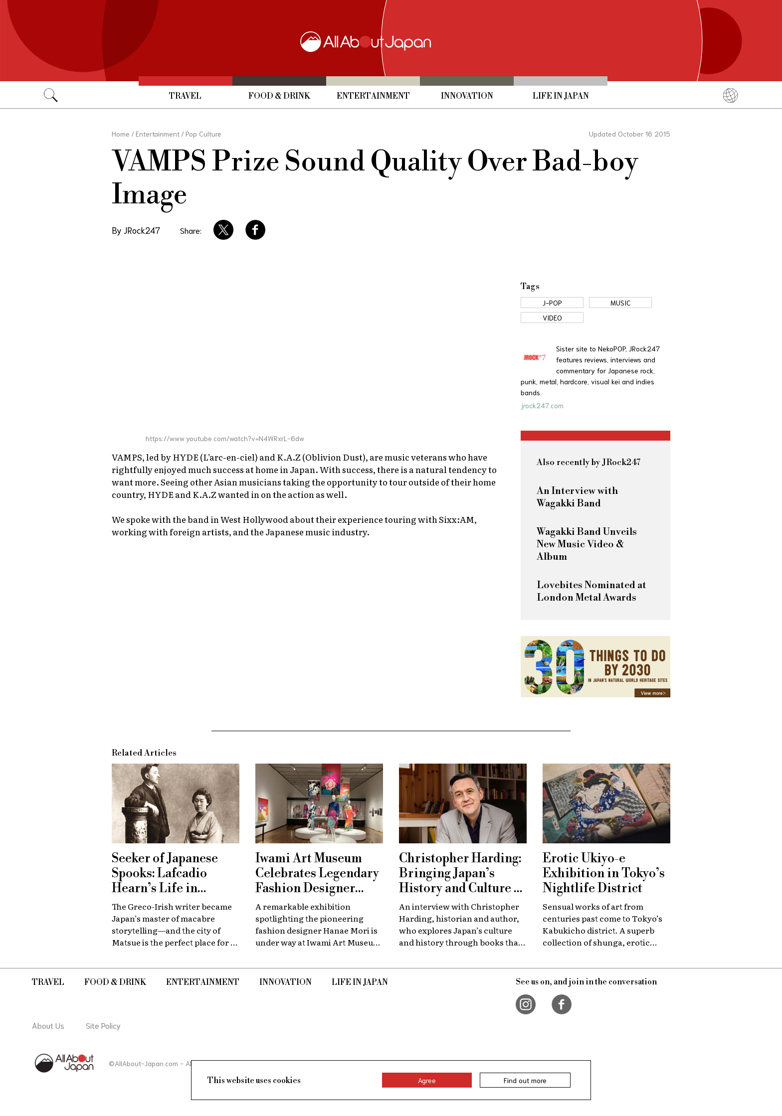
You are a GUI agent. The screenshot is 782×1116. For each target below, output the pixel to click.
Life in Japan (561, 96)
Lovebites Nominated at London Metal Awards (591, 591)
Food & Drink (279, 96)
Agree (427, 1080)
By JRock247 (136, 229)
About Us (48, 1025)
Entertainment (373, 96)
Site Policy (103, 1025)
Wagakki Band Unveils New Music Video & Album (587, 544)
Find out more (525, 1080)
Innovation (467, 96)
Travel (185, 96)
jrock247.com (542, 405)
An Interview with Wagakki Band (577, 497)
